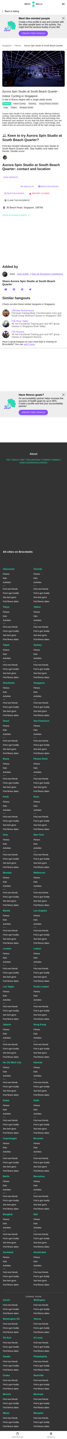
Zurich (6, 1300)
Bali (36, 1214)
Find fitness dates (11, 601)
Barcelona (39, 1176)
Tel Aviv (7, 1337)
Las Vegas (8, 986)
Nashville (39, 1375)
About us (15, 460)
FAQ (8, 460)
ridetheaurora (49, 186)
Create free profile (33, 33)
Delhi (36, 1100)
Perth (6, 797)
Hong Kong (40, 1024)
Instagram (56, 460)
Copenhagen (10, 1138)
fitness (18, 45)
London (7, 948)
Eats (5, 578)
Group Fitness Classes (48, 104)
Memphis (38, 1413)
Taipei (6, 645)
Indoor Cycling (19, 104)
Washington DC (11, 1319)
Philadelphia (40, 1356)
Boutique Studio (26, 107)
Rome (6, 759)
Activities (7, 582)
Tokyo (6, 607)
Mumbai (7, 872)
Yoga (6, 107)
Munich (7, 1394)
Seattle (6, 1356)
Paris (36, 797)
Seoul (6, 721)
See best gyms (9, 597)
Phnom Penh (41, 759)
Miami (6, 1413)
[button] (33, 69)
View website (10, 177)
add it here (29, 344)
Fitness (6, 103)
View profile (23, 274)
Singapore (39, 683)
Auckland (8, 1252)
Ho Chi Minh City (12, 1062)
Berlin (6, 1176)
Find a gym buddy (11, 593)
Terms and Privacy (33, 460)
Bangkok (8, 1214)
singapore (7, 45)
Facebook (46, 460)
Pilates (14, 107)
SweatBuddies (17, 1435)
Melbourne (39, 872)
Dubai (6, 1100)
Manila (6, 910)
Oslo (5, 835)
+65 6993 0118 (27, 186)
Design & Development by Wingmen (33, 462)
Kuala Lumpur (41, 986)
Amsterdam (40, 1252)
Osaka (6, 1375)
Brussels (38, 1138)
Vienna (37, 1319)
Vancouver (9, 569)
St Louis (38, 1337)
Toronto (38, 569)
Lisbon (37, 948)
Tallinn (37, 607)
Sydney (38, 645)
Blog (22, 460)
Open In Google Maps (16, 215)
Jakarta (7, 1024)
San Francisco (41, 721)
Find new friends (10, 589)
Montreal (38, 1394)
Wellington (39, 1300)
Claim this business (17, 200)
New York (39, 835)
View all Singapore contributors (47, 274)
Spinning (32, 104)
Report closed (39, 193)
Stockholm (9, 683)
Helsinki (38, 1062)
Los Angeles (40, 910)
